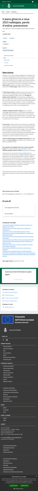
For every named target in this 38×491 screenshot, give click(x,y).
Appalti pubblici (6, 375)
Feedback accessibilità (8, 469)
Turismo (5, 379)
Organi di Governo (7, 346)
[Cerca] (35, 6)
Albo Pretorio (6, 461)
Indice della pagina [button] (8, 55)
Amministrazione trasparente (10, 458)
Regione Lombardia (6, 1)
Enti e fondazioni (7, 353)
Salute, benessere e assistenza (10, 396)
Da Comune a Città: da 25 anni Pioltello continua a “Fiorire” (16, 231)
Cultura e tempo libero (8, 368)
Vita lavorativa (6, 370)
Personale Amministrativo (9, 357)
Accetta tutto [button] (13, 485)
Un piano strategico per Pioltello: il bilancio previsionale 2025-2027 (18, 240)
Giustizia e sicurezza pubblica (10, 390)
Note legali (5, 465)
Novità (7, 12)
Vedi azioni (13, 38)
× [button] (36, 476)
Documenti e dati (7, 359)
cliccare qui (24, 150)
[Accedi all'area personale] (32, 1)
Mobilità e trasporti (7, 381)
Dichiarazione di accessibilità (9, 467)
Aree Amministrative (8, 348)
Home (3, 12)
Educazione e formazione (9, 388)
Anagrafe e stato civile (8, 366)
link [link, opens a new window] (32, 482)
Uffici (4, 350)
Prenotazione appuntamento (9, 445)
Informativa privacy (7, 463)
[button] (19, 488)
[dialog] (19, 483)
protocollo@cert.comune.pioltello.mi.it (12, 437)
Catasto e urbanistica (8, 377)
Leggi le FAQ (6, 450)
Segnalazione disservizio (8, 447)
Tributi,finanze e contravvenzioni (10, 392)
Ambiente (5, 394)
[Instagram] (6, 340)
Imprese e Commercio (8, 372)
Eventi (4, 420)
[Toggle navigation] (3, 6)
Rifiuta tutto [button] (24, 485)
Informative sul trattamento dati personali (13, 471)
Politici (4, 355)
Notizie (4, 407)
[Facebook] (3, 340)
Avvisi (4, 412)
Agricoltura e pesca (7, 401)
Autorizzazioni (6, 399)
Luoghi (4, 418)
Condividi (6, 38)
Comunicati (13, 12)
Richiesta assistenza (8, 452)
